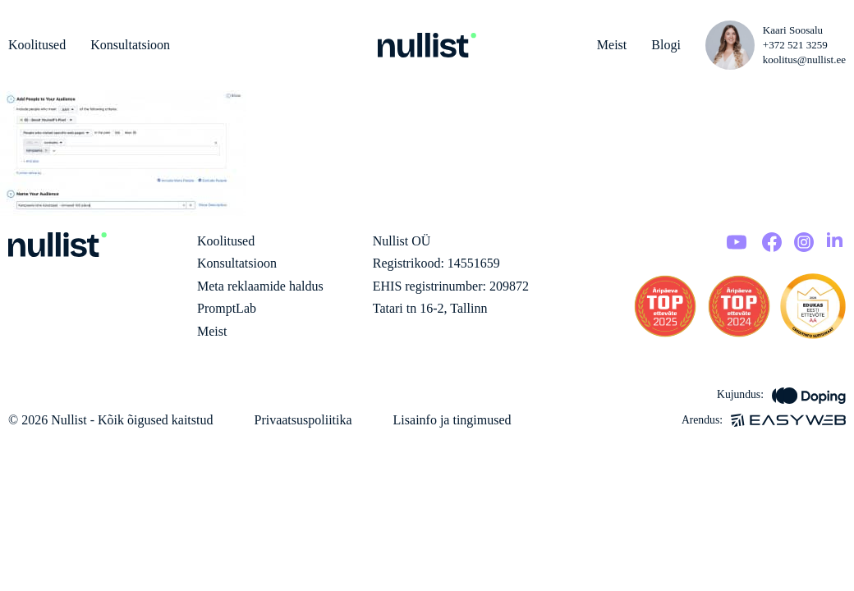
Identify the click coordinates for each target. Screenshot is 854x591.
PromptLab (226, 308)
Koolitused (37, 45)
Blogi (666, 45)
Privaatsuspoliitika (302, 420)
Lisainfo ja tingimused (452, 420)
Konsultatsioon (130, 45)
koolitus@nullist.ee (804, 59)
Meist (612, 45)
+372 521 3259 (795, 45)
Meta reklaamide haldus (260, 286)
